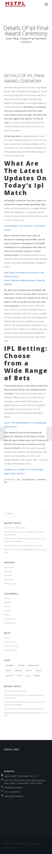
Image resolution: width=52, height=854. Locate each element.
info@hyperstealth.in (13, 787)
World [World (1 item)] (37, 676)
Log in (6, 637)
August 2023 (9, 567)
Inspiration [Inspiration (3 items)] (33, 665)
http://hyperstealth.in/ (13, 796)
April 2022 (8, 571)
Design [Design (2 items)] (21, 665)
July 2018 (7, 575)
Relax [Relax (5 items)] (19, 676)
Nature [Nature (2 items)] (18, 671)
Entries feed (9, 642)
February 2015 (10, 583)
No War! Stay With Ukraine (15, 528)
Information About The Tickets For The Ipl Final (23, 545)
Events (7, 606)
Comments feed (11, 646)
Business (8, 602)
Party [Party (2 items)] (28, 671)
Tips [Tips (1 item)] (28, 676)
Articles (7, 598)
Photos (7, 614)
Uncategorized (10, 623)
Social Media (9, 619)
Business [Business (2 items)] (10, 665)
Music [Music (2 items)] (8, 671)
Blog (16, 38)
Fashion (7, 610)
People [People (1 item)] (38, 671)
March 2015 (9, 579)
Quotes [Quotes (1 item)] (9, 676)
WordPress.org (10, 650)
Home (9, 38)
